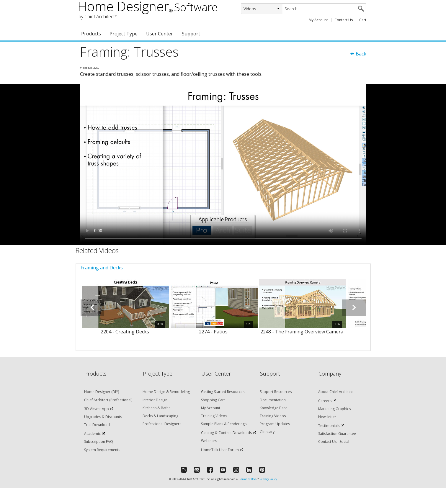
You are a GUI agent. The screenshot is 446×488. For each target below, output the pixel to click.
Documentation (273, 399)
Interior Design (155, 399)
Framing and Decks (102, 267)
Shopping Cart (213, 399)
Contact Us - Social (333, 441)
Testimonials (328, 425)
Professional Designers (162, 423)
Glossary (267, 431)
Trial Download (97, 424)
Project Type (124, 33)
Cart (362, 19)
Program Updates (275, 423)
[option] (125, 310)
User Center (159, 33)
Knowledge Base (273, 407)
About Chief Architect (336, 391)
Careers (324, 400)
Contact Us (343, 19)
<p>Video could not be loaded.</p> (223, 164)
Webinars (209, 440)
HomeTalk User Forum (220, 449)
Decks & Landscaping (160, 415)
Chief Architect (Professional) (108, 399)
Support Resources (276, 391)
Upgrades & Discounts (103, 416)
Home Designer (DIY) (101, 391)
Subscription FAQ (98, 441)
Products (91, 33)
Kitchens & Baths (156, 407)
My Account (318, 19)
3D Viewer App (96, 408)
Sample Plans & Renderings (223, 423)
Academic (92, 433)
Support (191, 33)
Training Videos (214, 415)
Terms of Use (247, 479)
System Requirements (102, 449)
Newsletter (327, 416)
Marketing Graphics (334, 408)
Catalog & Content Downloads (226, 432)
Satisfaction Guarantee (337, 433)
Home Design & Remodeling (166, 391)
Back (358, 53)
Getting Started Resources (222, 391)
